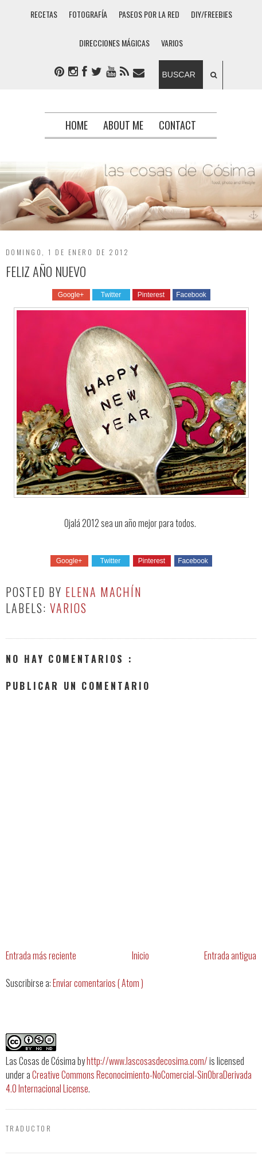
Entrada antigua (230, 955)
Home (76, 125)
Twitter (111, 295)
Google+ (71, 295)
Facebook (191, 295)
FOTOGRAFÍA (88, 14)
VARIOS (172, 43)
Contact (177, 125)
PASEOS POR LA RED (149, 14)
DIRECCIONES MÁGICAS (114, 43)
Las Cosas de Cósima (41, 1061)
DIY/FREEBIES (211, 14)
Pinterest (151, 295)
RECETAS (43, 14)
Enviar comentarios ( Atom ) (98, 983)
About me (123, 125)
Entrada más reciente (41, 955)
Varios (68, 607)
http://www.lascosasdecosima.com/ (147, 1061)
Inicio (140, 955)
